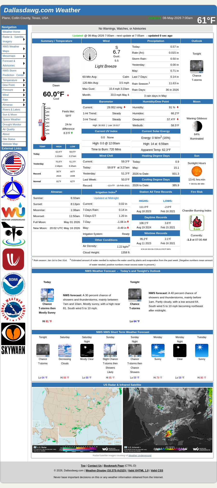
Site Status (9, 139)
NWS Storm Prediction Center (13, 73)
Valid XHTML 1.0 (138, 470)
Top (83, 465)
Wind (6, 94)
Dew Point (8, 84)
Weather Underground (139, 455)
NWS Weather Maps (11, 48)
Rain (5, 99)
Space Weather (11, 119)
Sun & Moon (10, 114)
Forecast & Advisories (9, 63)
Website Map (10, 143)
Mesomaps (9, 55)
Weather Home (11, 31)
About (6, 134)
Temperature (10, 80)
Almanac (8, 104)
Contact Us (95, 465)
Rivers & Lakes (11, 109)
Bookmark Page (114, 465)
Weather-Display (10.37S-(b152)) (106, 470)
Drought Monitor (12, 124)
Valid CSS (157, 470)
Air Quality (9, 129)
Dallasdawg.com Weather (42, 10)
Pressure (8, 89)
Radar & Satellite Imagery (14, 39)
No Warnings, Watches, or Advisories (122, 28)
